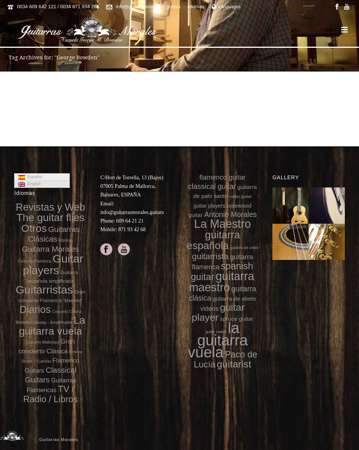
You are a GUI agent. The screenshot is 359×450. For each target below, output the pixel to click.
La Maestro (222, 223)
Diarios (34, 309)
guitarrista (210, 256)
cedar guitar (241, 196)
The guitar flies (50, 217)
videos (209, 308)
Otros (34, 228)
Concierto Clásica (66, 312)
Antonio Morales (230, 214)
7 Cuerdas (42, 361)
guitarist (234, 364)
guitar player (218, 312)
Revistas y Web (50, 207)
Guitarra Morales (50, 249)
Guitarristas (44, 289)
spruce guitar (236, 319)
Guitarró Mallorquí (42, 342)
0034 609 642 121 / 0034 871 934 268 (58, 6)
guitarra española (213, 240)
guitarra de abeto (234, 298)
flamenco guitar (222, 177)
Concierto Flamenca (34, 261)
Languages (226, 6)
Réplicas (66, 240)
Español (30, 177)
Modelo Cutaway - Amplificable (44, 322)
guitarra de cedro (244, 248)
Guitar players (53, 264)
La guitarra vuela (52, 325)
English (29, 184)
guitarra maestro (221, 281)
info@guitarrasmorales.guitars (148, 6)
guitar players (209, 206)
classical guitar (212, 186)
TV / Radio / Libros (50, 394)
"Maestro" (72, 300)
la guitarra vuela (218, 340)
